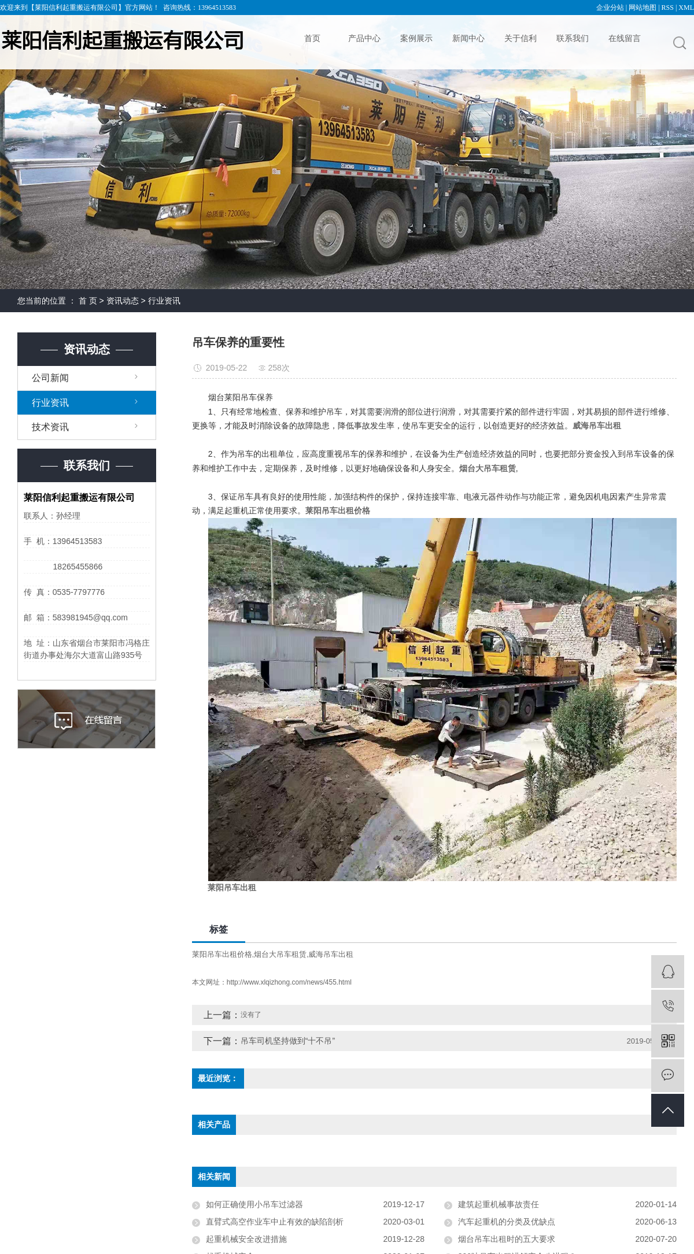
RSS (668, 7)
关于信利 (520, 38)
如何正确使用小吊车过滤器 (254, 1204)
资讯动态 (122, 300)
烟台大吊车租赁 (280, 954)
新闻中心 (468, 38)
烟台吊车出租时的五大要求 (506, 1239)
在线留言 (624, 38)
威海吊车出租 (330, 954)
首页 (312, 38)
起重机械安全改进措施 (246, 1239)
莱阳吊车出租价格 (222, 954)
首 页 (88, 300)
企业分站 (610, 7)
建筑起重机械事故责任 (498, 1204)
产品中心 (364, 38)
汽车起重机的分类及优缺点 (506, 1221)
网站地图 (642, 7)
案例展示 (416, 38)
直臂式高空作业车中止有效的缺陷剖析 (275, 1221)
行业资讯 (164, 300)
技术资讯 (50, 427)
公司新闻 (50, 378)
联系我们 (572, 38)
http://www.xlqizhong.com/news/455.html (289, 982)
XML (686, 7)
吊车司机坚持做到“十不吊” (288, 1040)
